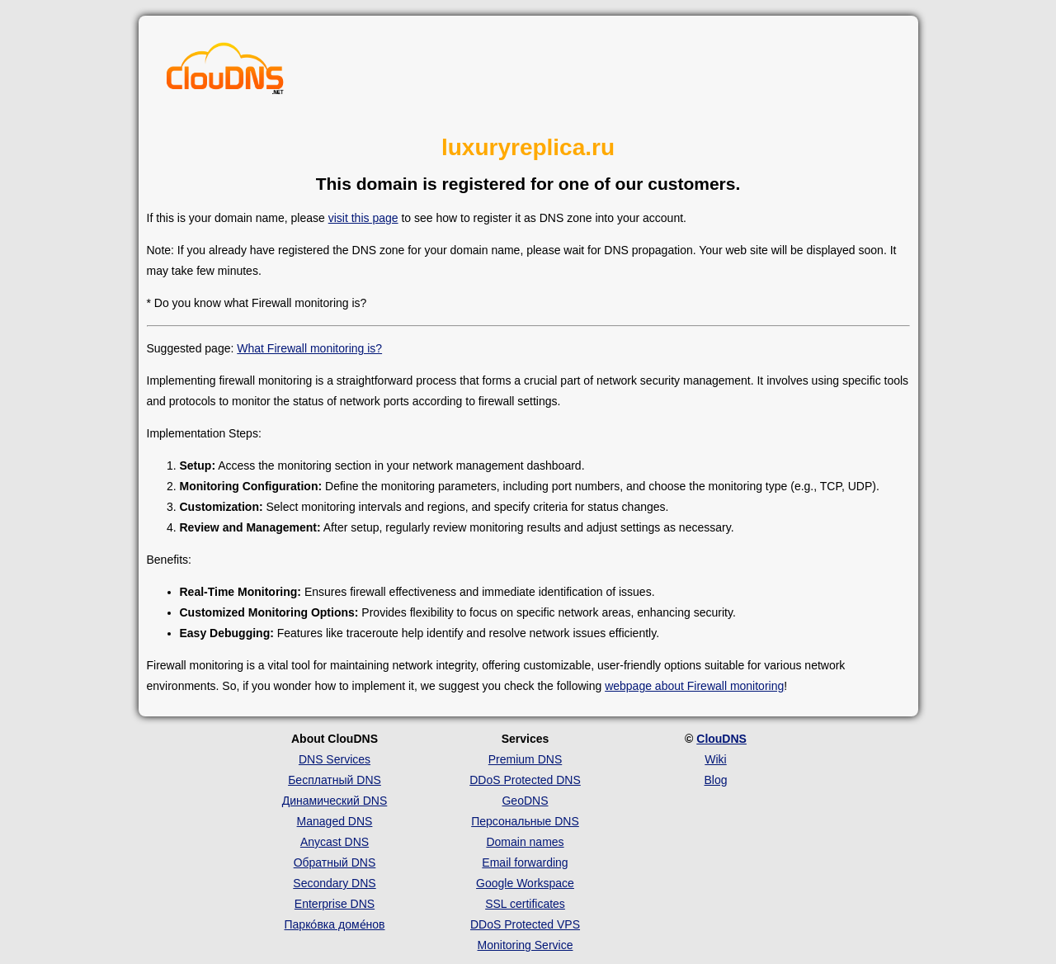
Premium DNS (525, 759)
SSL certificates (525, 903)
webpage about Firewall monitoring (694, 685)
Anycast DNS (334, 841)
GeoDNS (525, 800)
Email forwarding (525, 862)
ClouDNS (721, 738)
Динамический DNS (335, 800)
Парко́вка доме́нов (335, 924)
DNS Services (334, 759)
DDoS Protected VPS (525, 924)
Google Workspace (525, 883)
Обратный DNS (335, 862)
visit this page (363, 217)
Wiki (715, 759)
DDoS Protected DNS (525, 780)
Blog (715, 780)
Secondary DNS (334, 883)
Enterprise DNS (335, 903)
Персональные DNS (525, 821)
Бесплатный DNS (334, 780)
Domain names (524, 841)
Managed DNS (335, 821)
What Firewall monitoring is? (309, 348)
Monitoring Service (525, 945)
